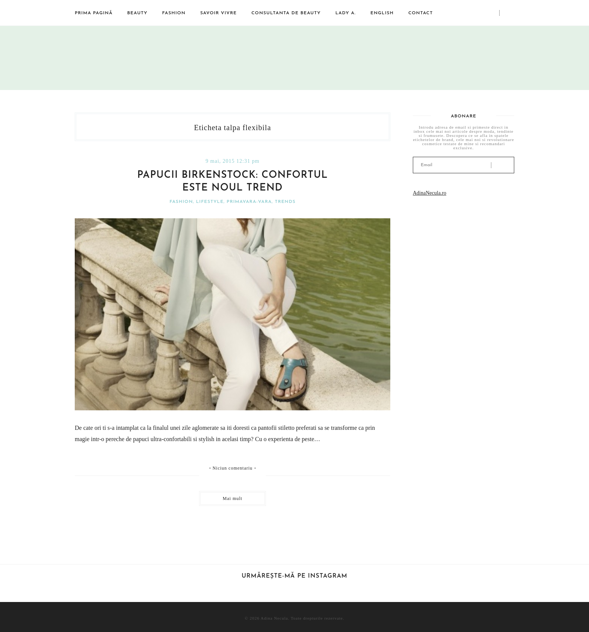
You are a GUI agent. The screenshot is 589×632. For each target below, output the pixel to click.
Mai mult (232, 498)
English (382, 13)
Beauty (137, 13)
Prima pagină (94, 13)
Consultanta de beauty (285, 13)
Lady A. (345, 13)
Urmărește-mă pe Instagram (294, 576)
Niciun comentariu (233, 468)
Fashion (174, 13)
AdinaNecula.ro (429, 193)
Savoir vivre (218, 13)
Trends (285, 202)
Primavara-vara (249, 202)
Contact (420, 13)
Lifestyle (210, 202)
